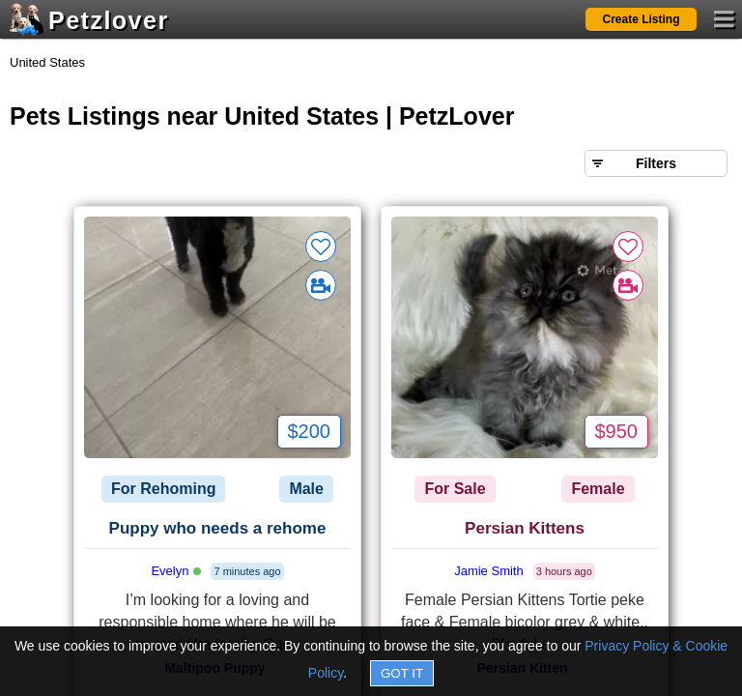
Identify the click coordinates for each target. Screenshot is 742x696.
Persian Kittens (525, 528)
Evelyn (176, 571)
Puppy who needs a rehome (218, 528)
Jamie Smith (489, 571)
